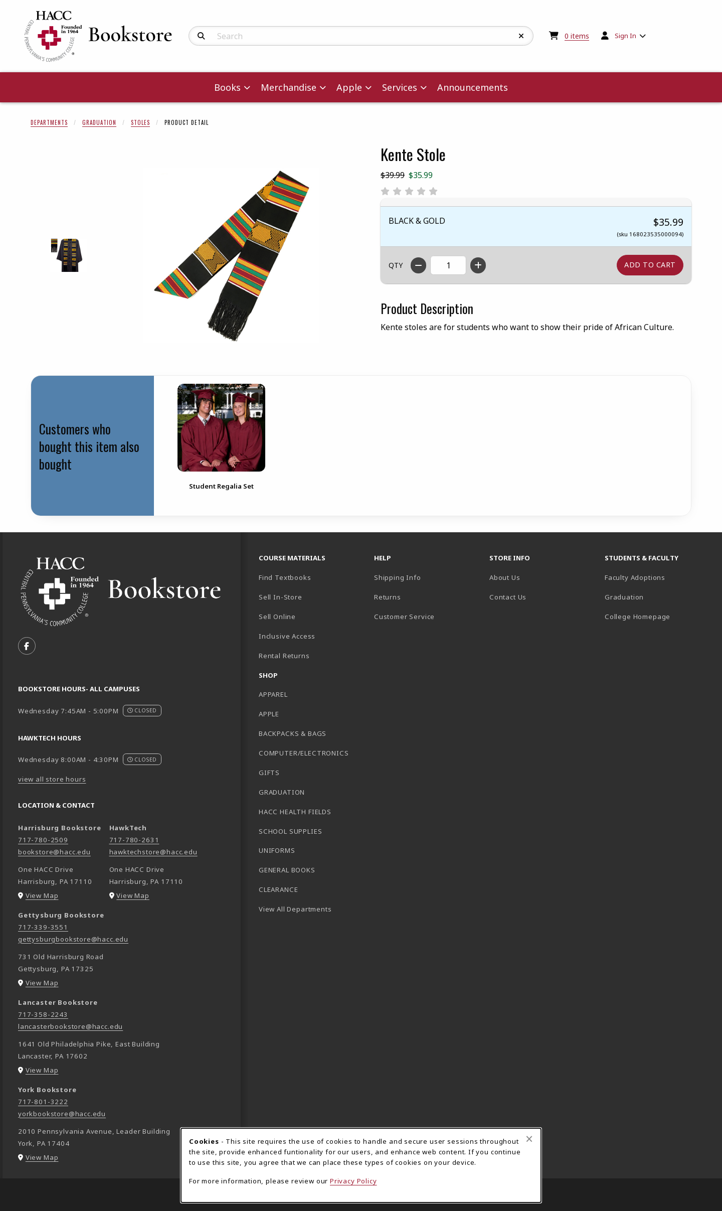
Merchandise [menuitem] (288, 87)
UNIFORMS (277, 850)
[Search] (201, 36)
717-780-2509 (43, 839)
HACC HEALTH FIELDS (295, 811)
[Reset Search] (521, 36)
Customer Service (404, 616)
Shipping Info (397, 577)
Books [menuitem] (227, 87)
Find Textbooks (285, 577)
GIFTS (269, 772)
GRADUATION (282, 792)
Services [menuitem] (399, 87)
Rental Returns (284, 655)
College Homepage (658, 616)
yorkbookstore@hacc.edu (62, 1113)
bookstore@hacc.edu (54, 851)
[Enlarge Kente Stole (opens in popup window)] (231, 255)
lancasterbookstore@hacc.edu (70, 1026)
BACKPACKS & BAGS (292, 733)
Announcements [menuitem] (472, 87)
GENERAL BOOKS (287, 869)
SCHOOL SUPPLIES (290, 831)
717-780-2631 (134, 839)
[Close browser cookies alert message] (529, 1138)
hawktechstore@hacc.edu (153, 851)
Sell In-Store (280, 596)
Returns (387, 596)
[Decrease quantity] (418, 265)
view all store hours (52, 779)
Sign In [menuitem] (625, 35)
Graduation (99, 122)
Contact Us (507, 596)
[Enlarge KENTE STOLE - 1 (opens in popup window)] (68, 255)
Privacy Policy (353, 1180)
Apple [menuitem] (349, 87)
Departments (49, 122)
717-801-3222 (43, 1101)
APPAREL (273, 694)
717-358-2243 (43, 1014)
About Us (504, 577)
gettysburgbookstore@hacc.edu (73, 939)
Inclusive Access (287, 636)
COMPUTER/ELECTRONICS (304, 753)
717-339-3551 (43, 927)
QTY (396, 265)
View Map (42, 895)
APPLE (269, 713)
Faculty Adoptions (635, 577)
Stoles (140, 122)
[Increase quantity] (478, 265)
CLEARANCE (278, 889)
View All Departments (295, 909)
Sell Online (277, 616)
